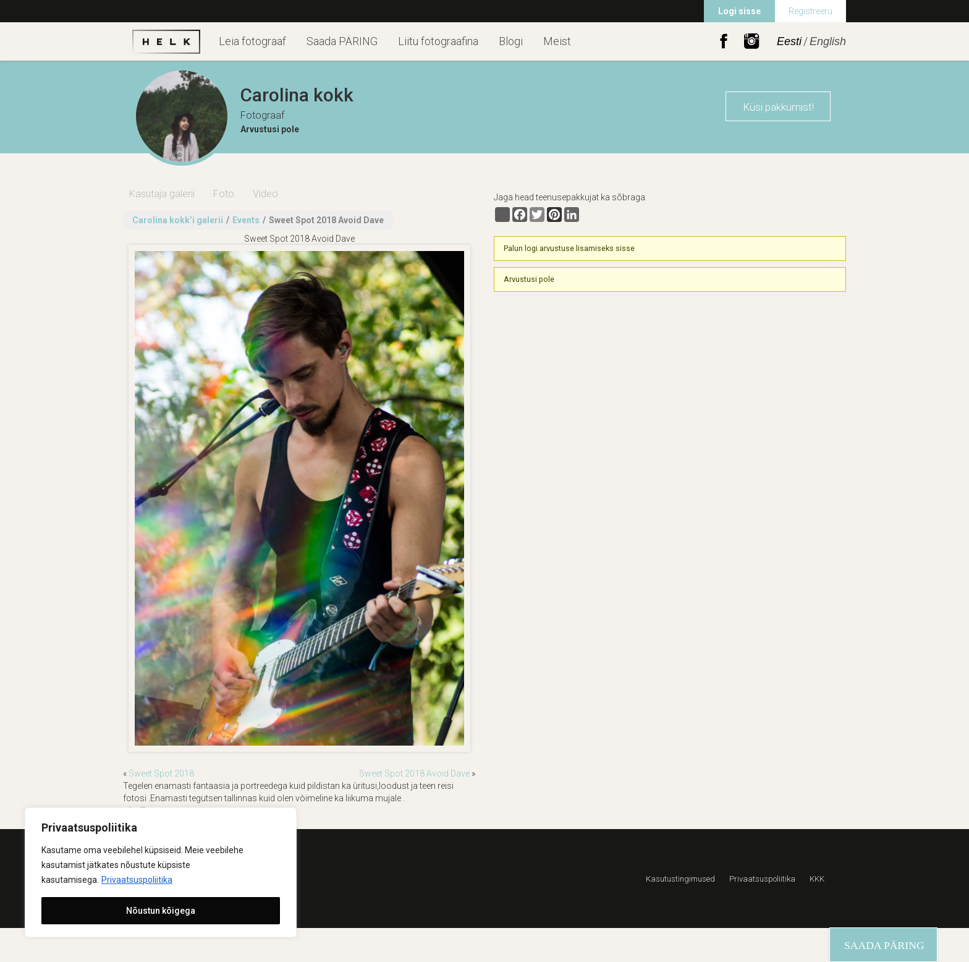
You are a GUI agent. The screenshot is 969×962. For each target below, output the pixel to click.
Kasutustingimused (680, 878)
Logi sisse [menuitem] (739, 11)
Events (246, 220)
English (828, 41)
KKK (817, 878)
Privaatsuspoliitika (136, 880)
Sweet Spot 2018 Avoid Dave (414, 773)
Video (265, 194)
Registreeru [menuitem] (810, 11)
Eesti (789, 41)
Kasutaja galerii (162, 194)
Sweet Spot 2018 (161, 773)
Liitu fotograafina (438, 41)
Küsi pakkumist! (778, 107)
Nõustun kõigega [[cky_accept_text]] (160, 911)
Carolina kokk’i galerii (177, 220)
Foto (223, 194)
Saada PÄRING (342, 41)
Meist (557, 41)
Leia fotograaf (252, 41)
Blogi (511, 41)
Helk (166, 41)
